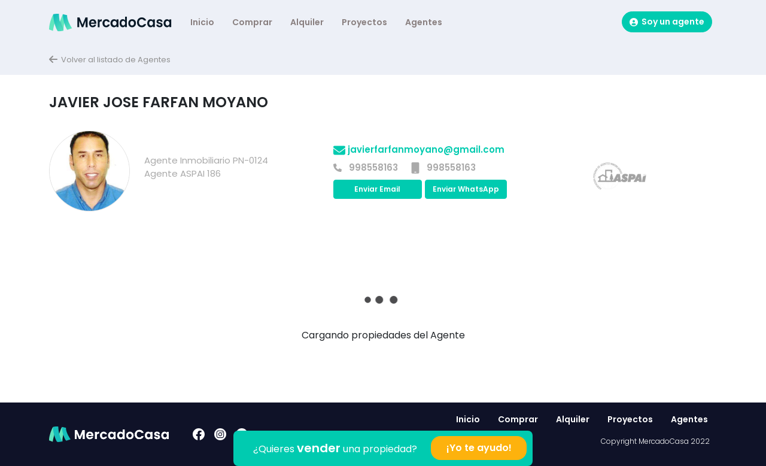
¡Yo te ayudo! (479, 448)
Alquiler (307, 22)
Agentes (423, 22)
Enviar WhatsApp (466, 189)
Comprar (252, 22)
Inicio (202, 22)
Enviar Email (377, 189)
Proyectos (364, 22)
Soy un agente (667, 22)
